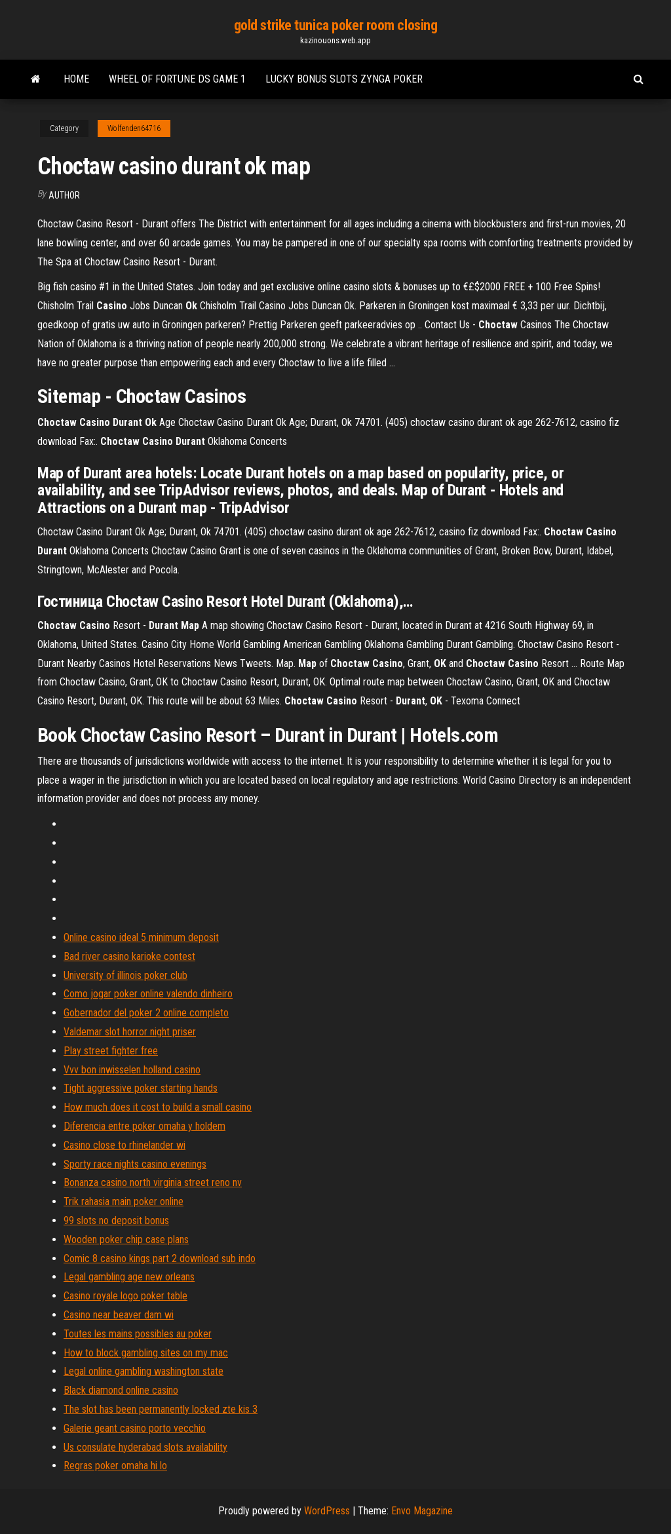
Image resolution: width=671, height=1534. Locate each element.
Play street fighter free (111, 1051)
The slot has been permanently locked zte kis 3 (161, 1409)
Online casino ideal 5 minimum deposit (141, 937)
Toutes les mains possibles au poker (138, 1334)
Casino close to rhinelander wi (124, 1145)
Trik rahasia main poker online (123, 1201)
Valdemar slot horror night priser (130, 1032)
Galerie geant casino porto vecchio (135, 1428)
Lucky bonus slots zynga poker (344, 79)
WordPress (327, 1511)
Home (76, 79)
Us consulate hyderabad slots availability (145, 1447)
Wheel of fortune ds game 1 (177, 79)
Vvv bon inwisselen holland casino (132, 1070)
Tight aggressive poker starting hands (141, 1088)
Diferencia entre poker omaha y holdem (144, 1126)
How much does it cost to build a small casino (158, 1107)
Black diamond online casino (121, 1390)
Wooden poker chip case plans (126, 1239)
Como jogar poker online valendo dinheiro (148, 994)
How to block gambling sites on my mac (146, 1353)
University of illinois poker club (125, 975)
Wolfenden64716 (134, 128)
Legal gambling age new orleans (129, 1277)
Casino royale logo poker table (125, 1296)
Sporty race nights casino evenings (135, 1164)
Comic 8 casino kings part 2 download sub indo (160, 1258)
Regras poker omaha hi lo (115, 1465)
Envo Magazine (422, 1511)
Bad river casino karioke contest (129, 956)
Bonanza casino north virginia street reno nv (153, 1182)
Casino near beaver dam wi (119, 1315)
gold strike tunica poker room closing (336, 25)
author (64, 195)
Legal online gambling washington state (143, 1371)
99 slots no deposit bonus (116, 1220)
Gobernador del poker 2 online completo (146, 1013)
